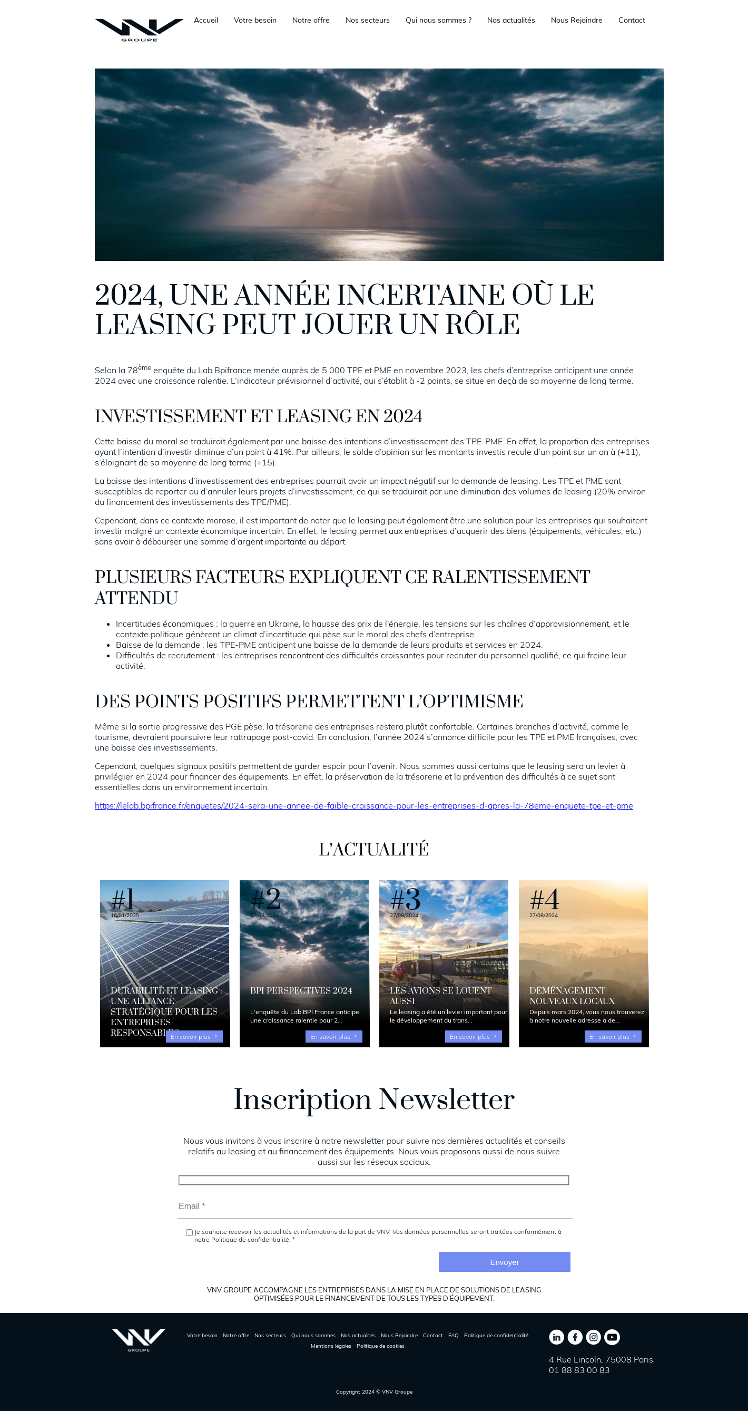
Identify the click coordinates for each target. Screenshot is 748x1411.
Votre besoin (255, 20)
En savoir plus (191, 1036)
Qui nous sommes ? (438, 20)
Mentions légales (331, 1345)
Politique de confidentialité (496, 1335)
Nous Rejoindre (577, 20)
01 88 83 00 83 (579, 1370)
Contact (631, 20)
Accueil (206, 20)
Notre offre (311, 20)
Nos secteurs (368, 20)
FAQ (453, 1335)
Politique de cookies (381, 1345)
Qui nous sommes (313, 1335)
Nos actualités (511, 20)
